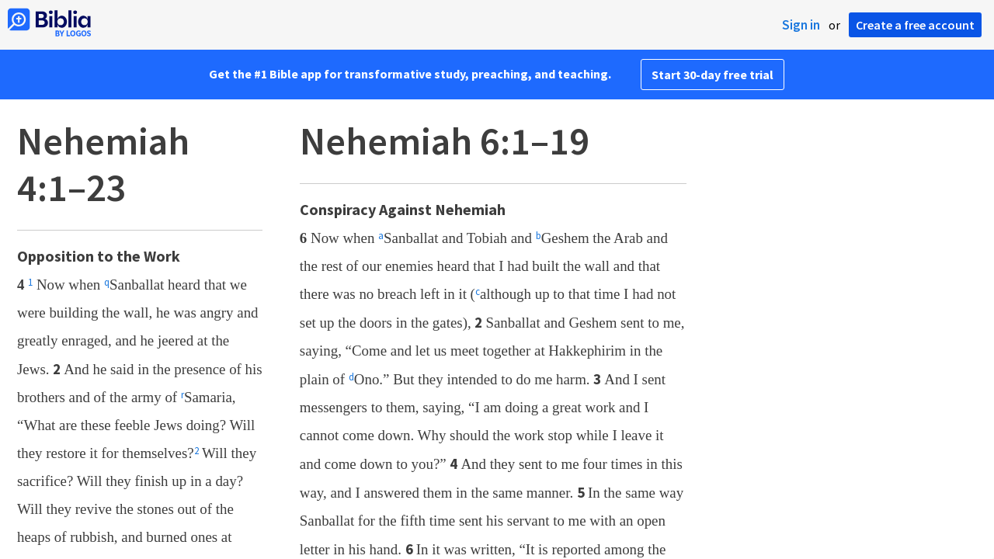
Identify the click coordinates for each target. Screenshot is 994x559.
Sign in (801, 24)
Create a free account (915, 25)
